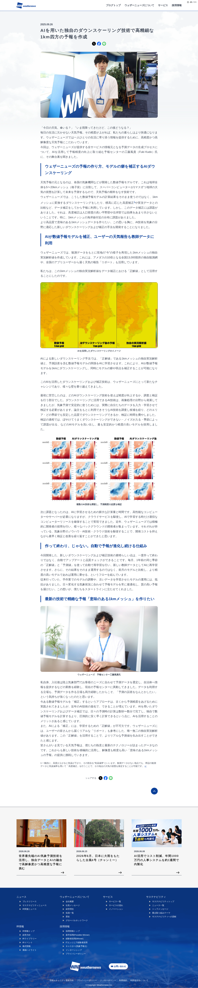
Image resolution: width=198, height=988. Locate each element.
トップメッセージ (160, 909)
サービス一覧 (115, 901)
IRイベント (28, 942)
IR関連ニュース (30, 909)
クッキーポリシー (108, 980)
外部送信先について (139, 980)
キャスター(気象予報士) (76, 946)
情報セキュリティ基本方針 (62, 980)
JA (191, 2)
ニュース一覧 (158, 905)
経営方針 (27, 935)
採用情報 (177, 5)
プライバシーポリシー (76, 954)
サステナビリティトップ (163, 901)
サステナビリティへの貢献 (164, 916)
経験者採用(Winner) (74, 938)
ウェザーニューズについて (139, 5)
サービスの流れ (116, 905)
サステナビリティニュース (35, 905)
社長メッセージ (73, 905)
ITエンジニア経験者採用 (77, 942)
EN (195, 2)
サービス (163, 5)
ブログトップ (113, 5)
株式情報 (27, 946)
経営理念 (70, 909)
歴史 (68, 916)
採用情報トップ (73, 931)
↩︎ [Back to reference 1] (145, 766)
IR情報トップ (29, 931)
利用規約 (123, 980)
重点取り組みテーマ (161, 913)
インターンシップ (74, 950)
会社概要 (70, 901)
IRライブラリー (30, 938)
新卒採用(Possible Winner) (78, 935)
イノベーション (116, 909)
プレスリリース (30, 901)
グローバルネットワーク (77, 920)
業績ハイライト (30, 950)
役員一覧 (70, 913)
